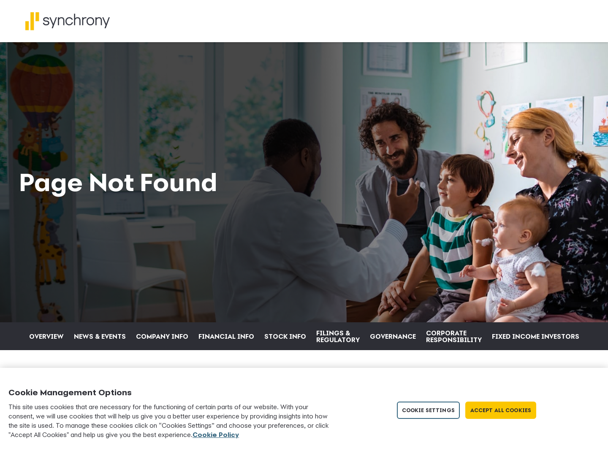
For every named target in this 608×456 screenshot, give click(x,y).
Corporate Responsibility (454, 336)
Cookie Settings (428, 410)
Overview (46, 336)
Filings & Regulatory (338, 336)
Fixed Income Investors (535, 336)
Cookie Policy (216, 434)
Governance (393, 336)
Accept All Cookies (500, 410)
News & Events (100, 336)
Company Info (162, 336)
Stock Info (285, 336)
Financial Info (226, 336)
